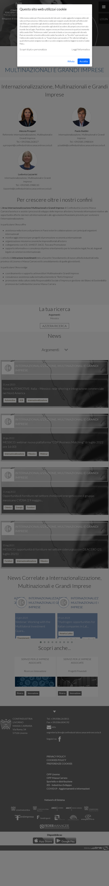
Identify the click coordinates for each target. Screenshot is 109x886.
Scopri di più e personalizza (33, 49)
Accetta (84, 61)
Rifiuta (71, 61)
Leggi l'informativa (81, 49)
